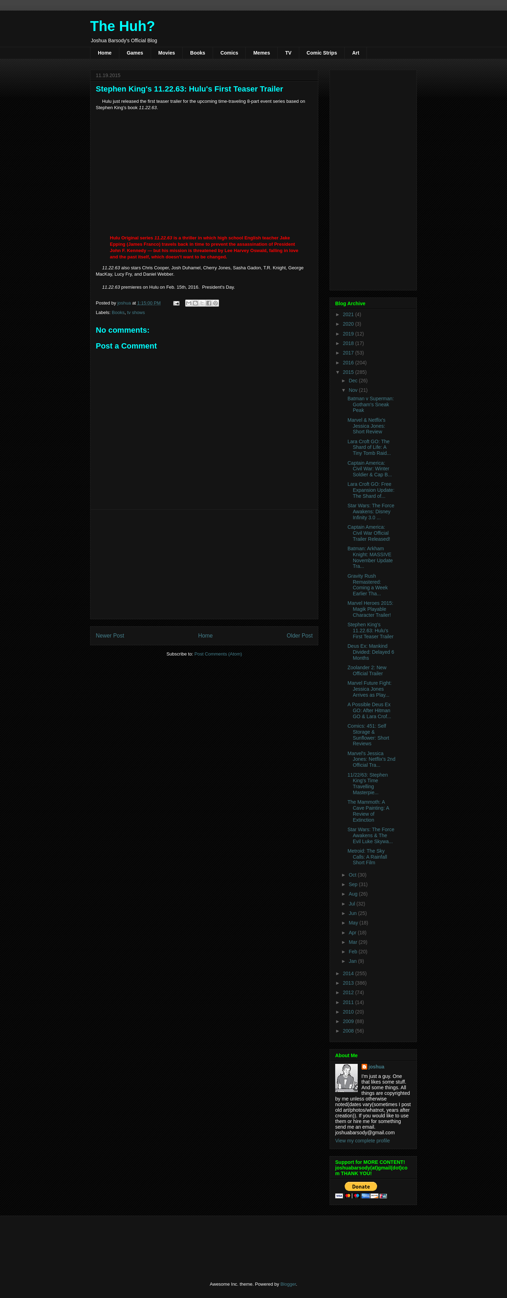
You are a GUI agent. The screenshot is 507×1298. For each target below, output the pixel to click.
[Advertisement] (204, 564)
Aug (354, 894)
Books (197, 53)
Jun (353, 913)
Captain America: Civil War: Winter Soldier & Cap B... (370, 469)
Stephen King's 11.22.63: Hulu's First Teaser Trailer (371, 630)
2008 (349, 1031)
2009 (349, 1021)
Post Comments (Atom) (218, 654)
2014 (349, 973)
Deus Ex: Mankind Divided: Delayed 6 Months (371, 652)
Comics (229, 53)
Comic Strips (322, 53)
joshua (376, 1067)
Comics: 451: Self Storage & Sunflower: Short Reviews (368, 734)
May (354, 923)
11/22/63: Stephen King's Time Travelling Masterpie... (368, 783)
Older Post (300, 636)
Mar (353, 942)
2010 (349, 1012)
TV (288, 53)
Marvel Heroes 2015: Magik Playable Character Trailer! (370, 609)
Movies (166, 53)
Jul (352, 904)
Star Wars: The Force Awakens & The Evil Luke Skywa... (371, 835)
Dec (354, 380)
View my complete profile (362, 1140)
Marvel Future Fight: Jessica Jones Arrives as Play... (370, 689)
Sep (354, 884)
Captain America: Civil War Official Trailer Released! (369, 533)
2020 (349, 324)
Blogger (288, 1284)
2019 (349, 334)
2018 (349, 343)
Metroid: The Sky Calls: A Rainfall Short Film (367, 857)
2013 (349, 983)
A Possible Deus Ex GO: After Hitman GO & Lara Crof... (369, 710)
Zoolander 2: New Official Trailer (367, 670)
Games (135, 53)
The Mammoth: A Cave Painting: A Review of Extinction (368, 810)
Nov (354, 390)
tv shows (136, 312)
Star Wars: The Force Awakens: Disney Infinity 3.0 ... (371, 511)
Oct (353, 875)
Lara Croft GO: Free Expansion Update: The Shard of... (371, 490)
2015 (349, 372)
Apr (353, 932)
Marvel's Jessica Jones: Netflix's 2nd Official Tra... (371, 759)
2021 (349, 314)
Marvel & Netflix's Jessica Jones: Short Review (367, 426)
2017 (349, 353)
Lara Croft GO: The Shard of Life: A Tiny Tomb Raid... (369, 447)
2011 (349, 1002)
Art (355, 53)
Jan (353, 961)
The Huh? (122, 26)
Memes (261, 53)
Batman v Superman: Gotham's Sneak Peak (371, 404)
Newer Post (110, 636)
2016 (349, 362)
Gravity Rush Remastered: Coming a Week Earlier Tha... (368, 584)
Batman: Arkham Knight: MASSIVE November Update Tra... (370, 557)
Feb (353, 951)
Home (105, 53)
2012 (349, 992)
